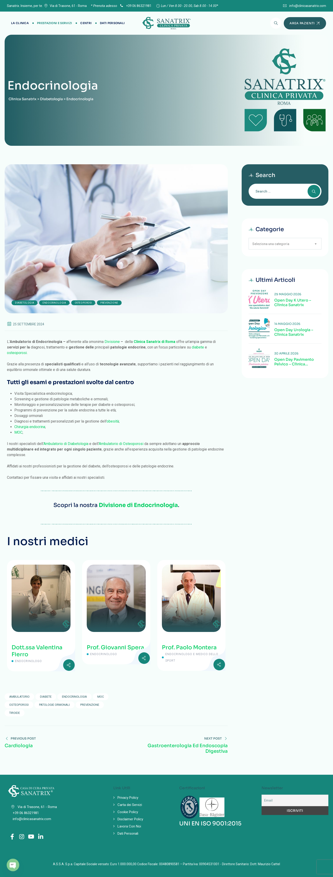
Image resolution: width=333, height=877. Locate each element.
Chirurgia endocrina (29, 427)
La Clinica (20, 23)
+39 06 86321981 (135, 6)
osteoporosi (17, 353)
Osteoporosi (83, 303)
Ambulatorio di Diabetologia (65, 444)
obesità (113, 421)
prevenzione (89, 704)
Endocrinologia (54, 303)
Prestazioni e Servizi (54, 23)
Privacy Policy (127, 798)
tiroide (14, 713)
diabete (198, 347)
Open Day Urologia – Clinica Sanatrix (293, 332)
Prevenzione (109, 303)
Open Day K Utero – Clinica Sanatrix (292, 302)
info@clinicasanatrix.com (307, 6)
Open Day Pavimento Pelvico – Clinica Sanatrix (294, 362)
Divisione (112, 341)
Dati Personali (112, 23)
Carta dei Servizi (129, 805)
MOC (18, 432)
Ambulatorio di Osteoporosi (121, 444)
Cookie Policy (127, 812)
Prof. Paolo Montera (189, 647)
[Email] (295, 800)
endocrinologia (74, 696)
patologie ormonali (54, 704)
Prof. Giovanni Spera (115, 647)
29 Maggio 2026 (287, 294)
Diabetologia (24, 303)
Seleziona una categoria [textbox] (270, 244)
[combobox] (285, 243)
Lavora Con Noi (129, 826)
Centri (86, 23)
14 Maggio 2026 (287, 324)
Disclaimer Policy (130, 819)
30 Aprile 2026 (286, 353)
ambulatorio (19, 696)
